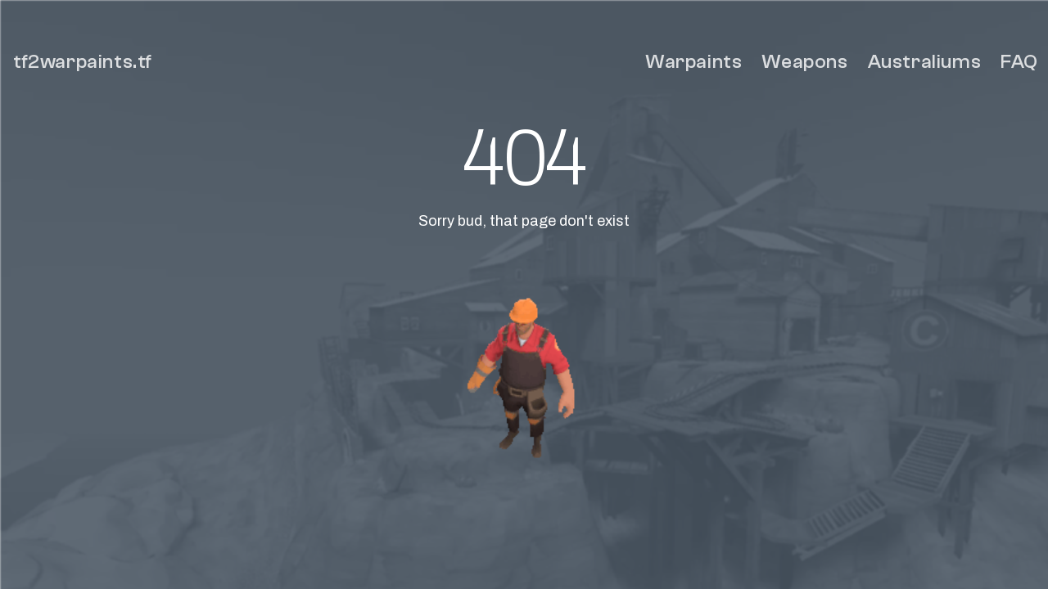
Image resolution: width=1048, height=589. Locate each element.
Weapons (804, 62)
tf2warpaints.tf (82, 62)
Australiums (925, 62)
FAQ (1019, 62)
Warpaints (693, 62)
